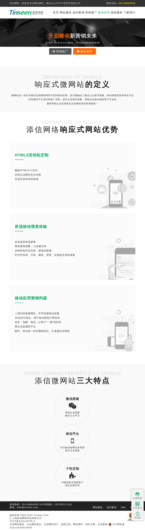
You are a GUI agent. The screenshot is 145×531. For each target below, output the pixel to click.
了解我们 (129, 12)
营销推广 (91, 12)
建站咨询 (84, 51)
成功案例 (78, 12)
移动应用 (104, 12)
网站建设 (66, 12)
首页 (56, 12)
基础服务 (117, 12)
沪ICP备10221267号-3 (22, 521)
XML (123, 507)
